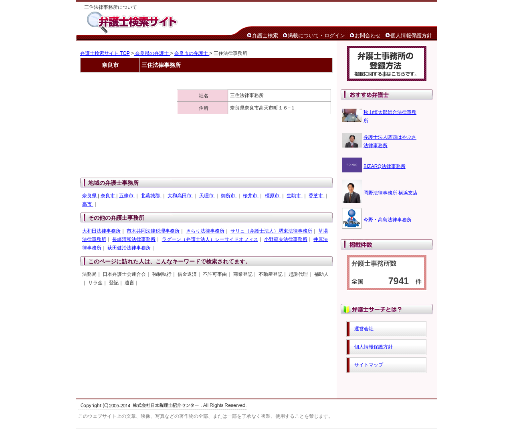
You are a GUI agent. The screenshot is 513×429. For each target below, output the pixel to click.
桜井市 (251, 195)
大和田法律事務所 (101, 231)
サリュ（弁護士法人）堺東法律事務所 (271, 231)
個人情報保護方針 (411, 35)
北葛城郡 (151, 195)
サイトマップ (368, 365)
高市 (87, 204)
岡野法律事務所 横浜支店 (391, 193)
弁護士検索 (265, 35)
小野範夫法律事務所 (285, 239)
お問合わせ (368, 35)
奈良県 (90, 195)
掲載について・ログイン (316, 35)
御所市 (228, 195)
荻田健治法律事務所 (129, 248)
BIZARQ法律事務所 (385, 166)
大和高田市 (180, 195)
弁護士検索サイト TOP (105, 53)
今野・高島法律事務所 (388, 220)
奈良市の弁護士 (191, 53)
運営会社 (364, 329)
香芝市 (316, 195)
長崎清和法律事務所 (134, 239)
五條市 (127, 195)
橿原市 (273, 195)
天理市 (207, 195)
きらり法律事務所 (205, 231)
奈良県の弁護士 (152, 53)
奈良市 (108, 195)
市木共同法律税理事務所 (153, 231)
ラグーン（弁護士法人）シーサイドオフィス (210, 239)
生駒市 (294, 195)
